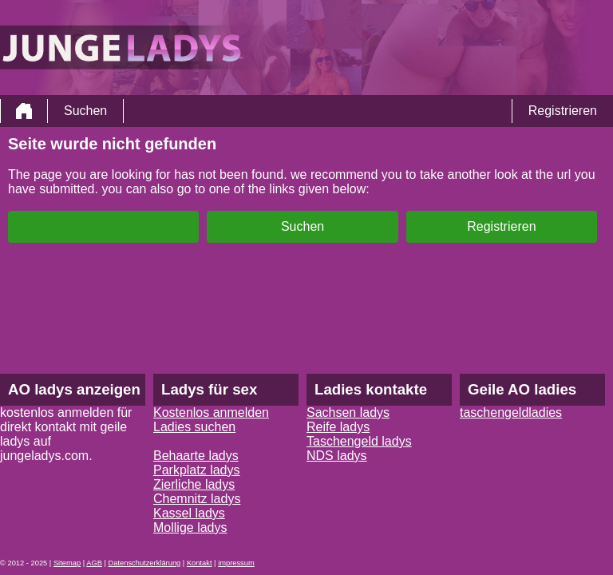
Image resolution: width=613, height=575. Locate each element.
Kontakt (199, 563)
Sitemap (67, 563)
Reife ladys (338, 427)
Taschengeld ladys (359, 441)
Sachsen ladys (348, 412)
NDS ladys (336, 455)
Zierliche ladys (194, 484)
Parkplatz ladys (196, 470)
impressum (236, 563)
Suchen (85, 110)
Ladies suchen (194, 427)
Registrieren (562, 110)
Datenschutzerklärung (145, 563)
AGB (94, 563)
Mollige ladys (190, 527)
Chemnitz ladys (196, 499)
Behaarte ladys (196, 455)
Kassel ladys (189, 513)
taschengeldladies (511, 412)
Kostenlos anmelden (211, 412)
